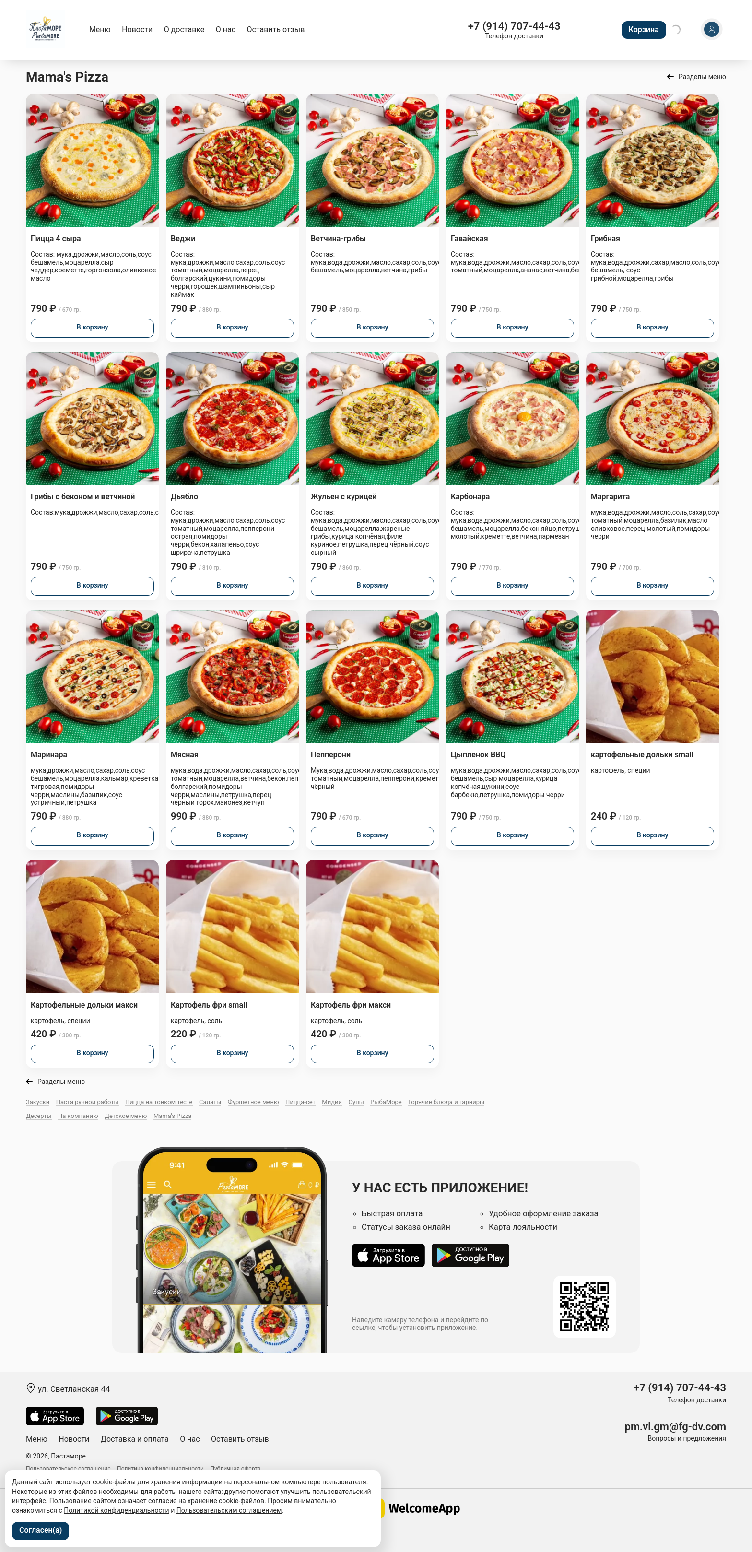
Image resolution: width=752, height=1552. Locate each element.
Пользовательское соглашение (68, 1468)
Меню (100, 29)
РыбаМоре (386, 1101)
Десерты (39, 1115)
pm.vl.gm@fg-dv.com (675, 1427)
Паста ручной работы (87, 1101)
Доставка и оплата (135, 1439)
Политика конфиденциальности (160, 1468)
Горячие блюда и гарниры (446, 1101)
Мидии (332, 1101)
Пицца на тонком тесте (158, 1101)
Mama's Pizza (172, 1115)
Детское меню (126, 1115)
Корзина (644, 29)
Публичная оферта (236, 1468)
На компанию (78, 1115)
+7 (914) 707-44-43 (514, 26)
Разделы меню (702, 77)
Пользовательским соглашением (229, 1510)
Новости (137, 29)
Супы (356, 1101)
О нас (225, 29)
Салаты (210, 1101)
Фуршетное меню (253, 1101)
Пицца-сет (300, 1101)
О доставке (184, 29)
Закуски (37, 1101)
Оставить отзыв (276, 29)
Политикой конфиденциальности (116, 1510)
